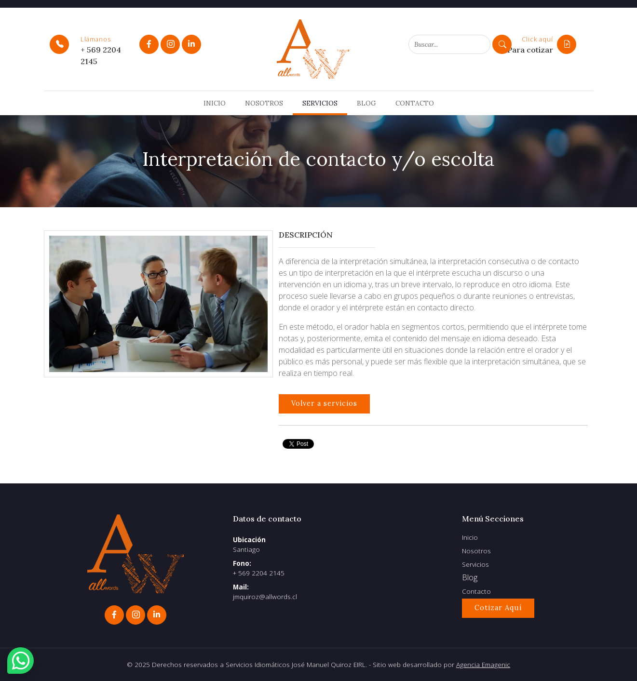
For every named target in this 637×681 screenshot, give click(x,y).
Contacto (414, 103)
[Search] (449, 44)
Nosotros (264, 103)
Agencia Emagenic (483, 664)
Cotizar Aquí (498, 607)
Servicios (320, 103)
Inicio (214, 103)
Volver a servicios (324, 403)
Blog (366, 103)
